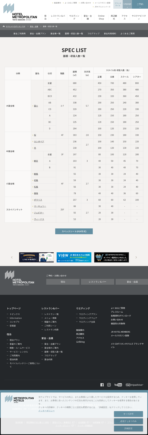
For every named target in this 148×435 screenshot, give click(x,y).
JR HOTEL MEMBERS (120, 331)
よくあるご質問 (71, 3)
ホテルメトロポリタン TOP (15, 26)
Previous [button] (12, 257)
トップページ (14, 308)
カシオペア (39, 141)
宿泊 (45, 17)
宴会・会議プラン (38, 33)
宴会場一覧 (55, 33)
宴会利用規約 (110, 33)
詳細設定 (128, 428)
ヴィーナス (39, 219)
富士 (36, 105)
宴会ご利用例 (19, 33)
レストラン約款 (51, 329)
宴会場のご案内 (51, 347)
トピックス (15, 314)
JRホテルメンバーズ (102, 6)
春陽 (36, 193)
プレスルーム (117, 311)
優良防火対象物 (118, 323)
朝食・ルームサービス (20, 347)
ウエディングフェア (88, 318)
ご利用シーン (50, 325)
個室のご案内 (50, 321)
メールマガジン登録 (102, 3)
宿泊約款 (14, 359)
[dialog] (74, 413)
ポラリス (38, 199)
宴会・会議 (88, 17)
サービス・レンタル (19, 351)
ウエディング (74, 17)
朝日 (36, 160)
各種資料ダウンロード (121, 315)
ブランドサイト (117, 4)
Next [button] (136, 257)
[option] (36, 257)
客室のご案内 (16, 343)
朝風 (36, 173)
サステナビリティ (139, 17)
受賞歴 (13, 325)
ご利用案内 (15, 355)
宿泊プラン (15, 340)
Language (127, 4)
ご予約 (140, 4)
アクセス (124, 17)
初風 (36, 180)
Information (16, 318)
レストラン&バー (50, 308)
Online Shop (101, 17)
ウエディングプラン (88, 314)
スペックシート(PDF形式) (74, 231)
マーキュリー (40, 206)
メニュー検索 (50, 318)
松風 (36, 186)
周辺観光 (114, 17)
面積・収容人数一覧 (74, 33)
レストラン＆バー (58, 17)
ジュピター (39, 212)
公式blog (80, 341)
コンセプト (15, 321)
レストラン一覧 (51, 314)
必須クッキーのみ (128, 421)
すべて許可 (128, 414)
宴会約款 (48, 359)
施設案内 (57, 3)
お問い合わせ (86, 3)
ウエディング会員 (87, 321)
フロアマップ (93, 33)
